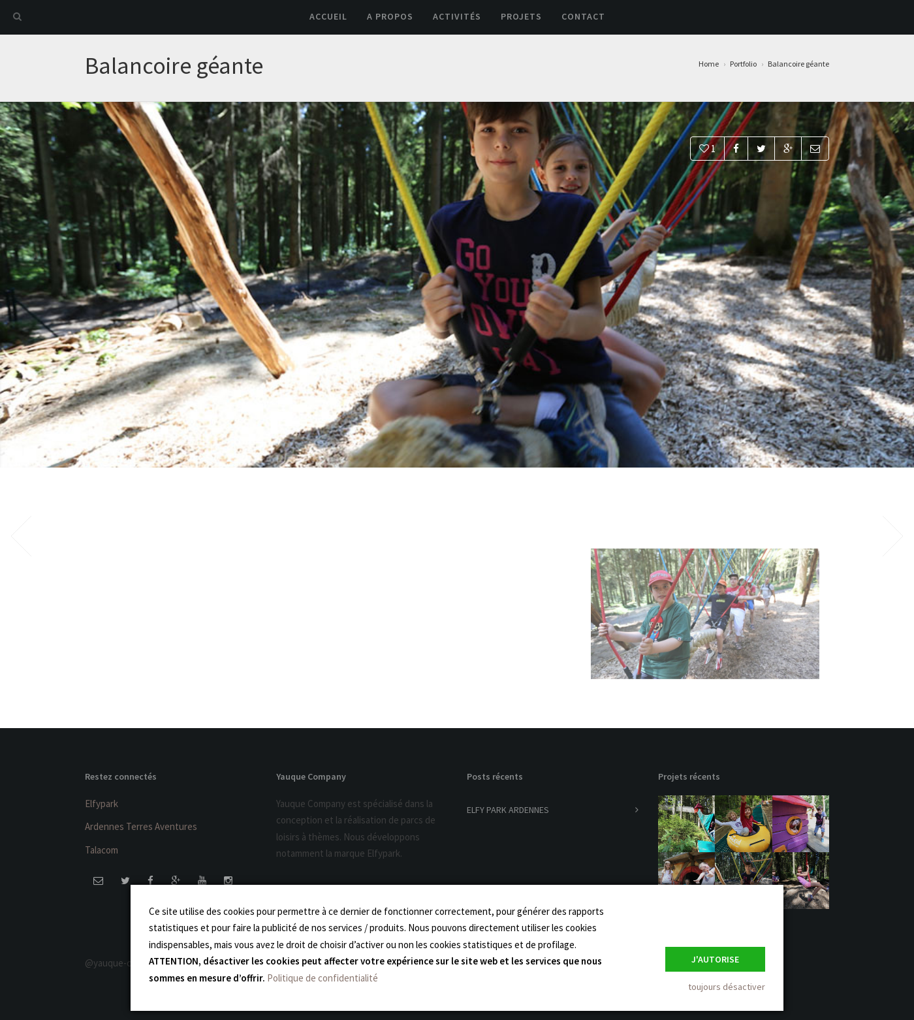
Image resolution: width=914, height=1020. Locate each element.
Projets (521, 16)
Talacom (101, 850)
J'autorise (715, 959)
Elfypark (101, 803)
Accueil (328, 16)
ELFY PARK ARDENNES (508, 810)
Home (709, 64)
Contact (583, 16)
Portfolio (743, 64)
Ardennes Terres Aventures (141, 826)
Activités (457, 16)
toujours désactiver (726, 987)
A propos (390, 16)
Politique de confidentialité (322, 978)
